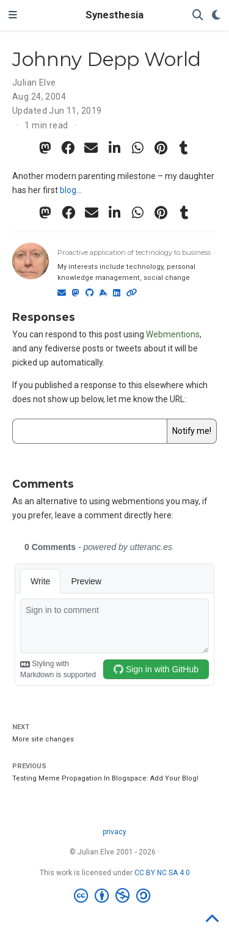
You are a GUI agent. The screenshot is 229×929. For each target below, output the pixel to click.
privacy (114, 832)
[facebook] (68, 148)
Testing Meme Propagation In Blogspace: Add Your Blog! (105, 778)
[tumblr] (184, 148)
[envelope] (91, 148)
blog (68, 190)
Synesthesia (114, 15)
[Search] (197, 16)
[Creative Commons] (114, 896)
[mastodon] (45, 148)
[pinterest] (161, 148)
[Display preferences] (216, 16)
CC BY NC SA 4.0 (162, 872)
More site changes (43, 739)
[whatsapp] (138, 148)
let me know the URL (145, 399)
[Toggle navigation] (13, 15)
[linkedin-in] (115, 148)
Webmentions (173, 334)
